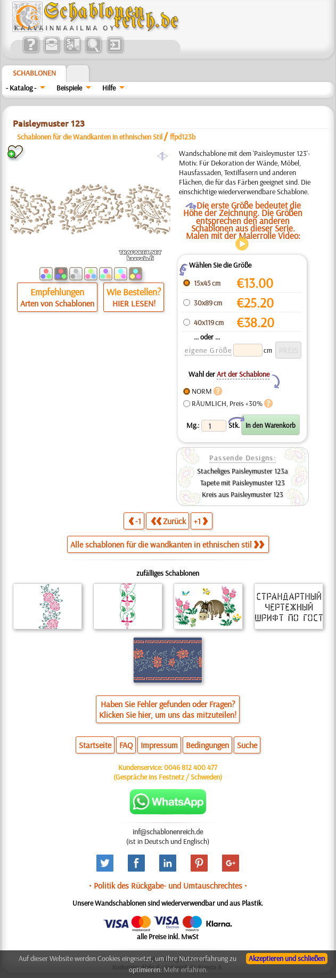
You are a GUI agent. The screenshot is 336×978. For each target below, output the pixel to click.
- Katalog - (21, 88)
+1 (201, 520)
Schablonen (34, 73)
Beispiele (69, 88)
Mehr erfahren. (185, 969)
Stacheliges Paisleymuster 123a (242, 471)
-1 (134, 520)
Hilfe (109, 88)
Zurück (168, 520)
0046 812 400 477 (190, 767)
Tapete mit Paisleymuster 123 (242, 482)
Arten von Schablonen (57, 303)
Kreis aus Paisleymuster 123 (242, 494)
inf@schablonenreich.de (168, 831)
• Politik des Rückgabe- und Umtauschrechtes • (168, 885)
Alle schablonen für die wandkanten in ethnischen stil (167, 544)
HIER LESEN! (133, 303)
